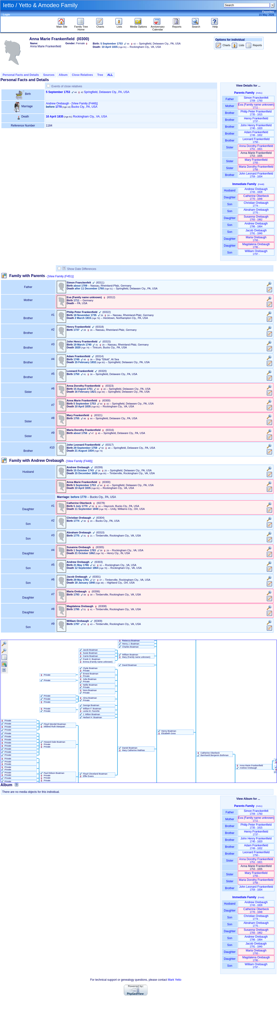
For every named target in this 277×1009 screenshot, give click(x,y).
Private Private (45, 709)
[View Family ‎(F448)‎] (79, 461)
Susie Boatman (88, 653)
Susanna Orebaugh (256, 218)
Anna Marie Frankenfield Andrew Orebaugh (249, 766)
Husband (229, 190)
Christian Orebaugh (256, 204)
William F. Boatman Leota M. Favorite (90, 709)
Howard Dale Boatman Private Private (52, 744)
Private (45, 675)
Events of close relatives (66, 86)
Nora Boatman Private (88, 691)
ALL (110, 75)
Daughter (229, 197)
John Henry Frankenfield (256, 127)
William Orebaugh (256, 252)
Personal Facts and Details (21, 75)
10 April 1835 (54, 116)
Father (229, 99)
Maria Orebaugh (256, 239)
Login (6, 14)
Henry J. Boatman (128, 644)
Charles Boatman (128, 647)
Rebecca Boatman (129, 640)
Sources (48, 75)
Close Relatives (82, 75)
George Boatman (89, 705)
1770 (58, 106)
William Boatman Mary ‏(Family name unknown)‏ (134, 655)
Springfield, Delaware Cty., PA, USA (106, 92)
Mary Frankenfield (256, 161)
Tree (100, 75)
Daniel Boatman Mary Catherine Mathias (131, 749)
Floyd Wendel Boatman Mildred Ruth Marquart (53, 725)
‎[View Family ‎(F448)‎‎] (85, 103)
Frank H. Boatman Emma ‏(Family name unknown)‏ (96, 660)
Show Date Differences (79, 269)
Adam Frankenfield (256, 133)
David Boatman (127, 665)
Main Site (62, 25)
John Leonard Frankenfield (256, 175)
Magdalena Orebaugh (256, 246)
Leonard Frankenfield (256, 140)
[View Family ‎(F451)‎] (61, 276)
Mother (229, 106)
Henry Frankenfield (256, 120)
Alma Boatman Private (88, 699)
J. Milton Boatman (89, 714)
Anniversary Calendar (158, 27)
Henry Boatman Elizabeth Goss (166, 732)
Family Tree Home (81, 27)
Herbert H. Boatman (90, 717)
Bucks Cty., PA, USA (84, 106)
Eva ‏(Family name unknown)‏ (256, 106)
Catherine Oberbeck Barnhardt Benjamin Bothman (212, 754)
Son (229, 204)
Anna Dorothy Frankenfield (256, 147)
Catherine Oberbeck (256, 197)
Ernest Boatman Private (88, 675)
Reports (176, 25)
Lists (119, 25)
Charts (100, 25)
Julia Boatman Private (88, 680)
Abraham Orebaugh (256, 211)
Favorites (268, 11)
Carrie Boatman (88, 656)
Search (195, 25)
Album (63, 75)
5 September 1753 (58, 92)
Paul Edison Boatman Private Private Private (52, 777)
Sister (230, 147)
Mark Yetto (174, 979)
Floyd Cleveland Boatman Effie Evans (93, 775)
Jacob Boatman (88, 650)
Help (215, 25)
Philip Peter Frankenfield (256, 113)
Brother (229, 113)
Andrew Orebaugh (57, 103)
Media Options (138, 25)
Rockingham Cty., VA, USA (90, 116)
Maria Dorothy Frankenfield (256, 168)
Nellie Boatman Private (88, 686)
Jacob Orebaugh (256, 232)
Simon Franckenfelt (256, 99)
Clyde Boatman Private (88, 669)
